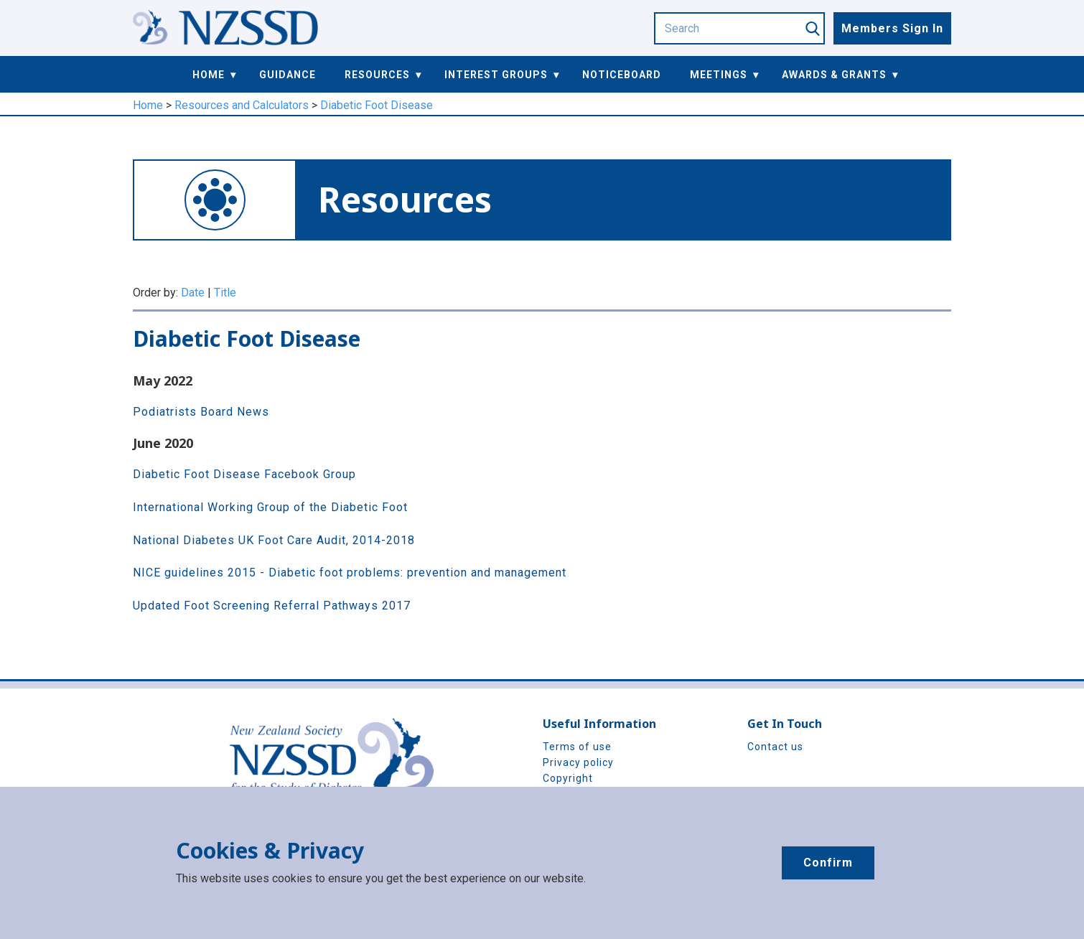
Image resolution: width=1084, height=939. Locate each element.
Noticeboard (621, 74)
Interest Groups (496, 74)
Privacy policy (578, 762)
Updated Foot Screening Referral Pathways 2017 (272, 605)
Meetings (718, 74)
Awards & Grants (834, 74)
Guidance (287, 74)
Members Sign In (892, 28)
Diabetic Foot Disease (376, 105)
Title (225, 292)
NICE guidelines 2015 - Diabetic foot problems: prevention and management (349, 572)
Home (208, 74)
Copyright (568, 778)
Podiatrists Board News (201, 412)
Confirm (828, 862)
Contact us (775, 746)
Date (193, 292)
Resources (377, 74)
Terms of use (577, 746)
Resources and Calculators (241, 105)
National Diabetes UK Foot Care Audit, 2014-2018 (274, 540)
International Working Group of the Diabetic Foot (270, 507)
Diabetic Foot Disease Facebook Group (244, 474)
